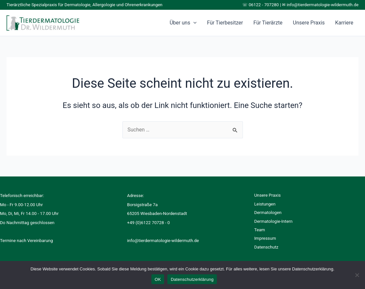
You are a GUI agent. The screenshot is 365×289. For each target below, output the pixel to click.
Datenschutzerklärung (192, 279)
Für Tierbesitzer (225, 23)
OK (158, 279)
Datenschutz (266, 247)
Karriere (344, 23)
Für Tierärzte (267, 23)
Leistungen (264, 204)
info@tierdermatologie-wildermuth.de (323, 4)
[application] (193, 23)
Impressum (265, 238)
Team (259, 229)
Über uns (183, 23)
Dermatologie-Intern (273, 221)
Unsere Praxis (309, 23)
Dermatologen (268, 212)
